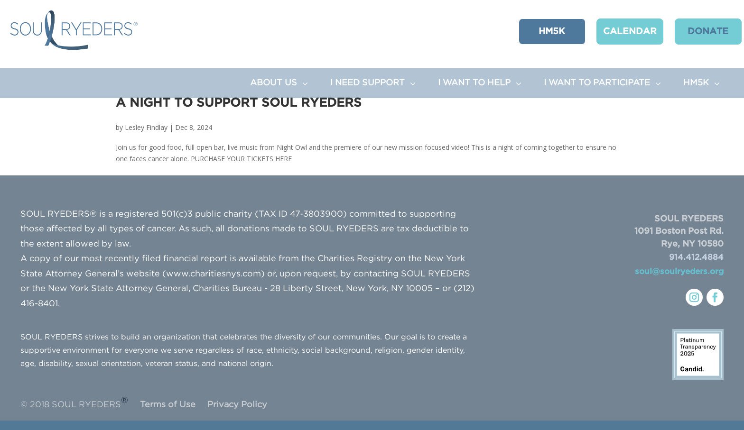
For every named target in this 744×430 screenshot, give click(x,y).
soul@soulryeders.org (679, 271)
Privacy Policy (237, 405)
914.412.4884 (696, 257)
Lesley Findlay (146, 127)
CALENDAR (620, 31)
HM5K (544, 31)
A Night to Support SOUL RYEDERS (239, 103)
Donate (695, 31)
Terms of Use (167, 405)
